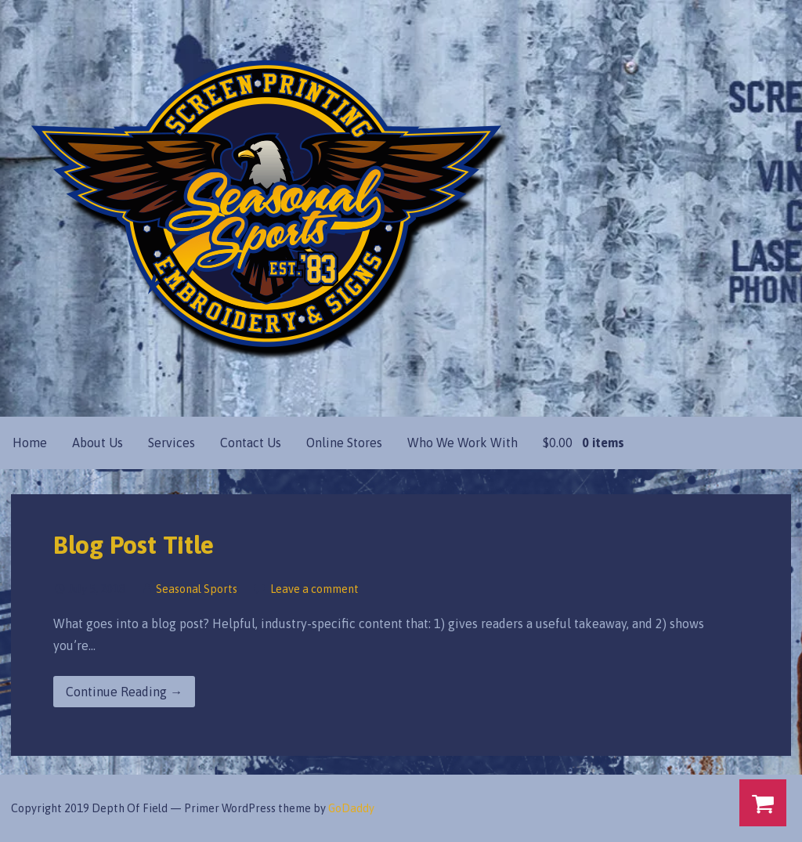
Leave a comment (314, 589)
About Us (97, 442)
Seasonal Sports (196, 589)
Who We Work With (462, 442)
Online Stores (344, 442)
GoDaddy (351, 808)
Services (171, 442)
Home (30, 442)
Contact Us (250, 442)
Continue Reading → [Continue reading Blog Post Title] (124, 692)
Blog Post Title (133, 544)
